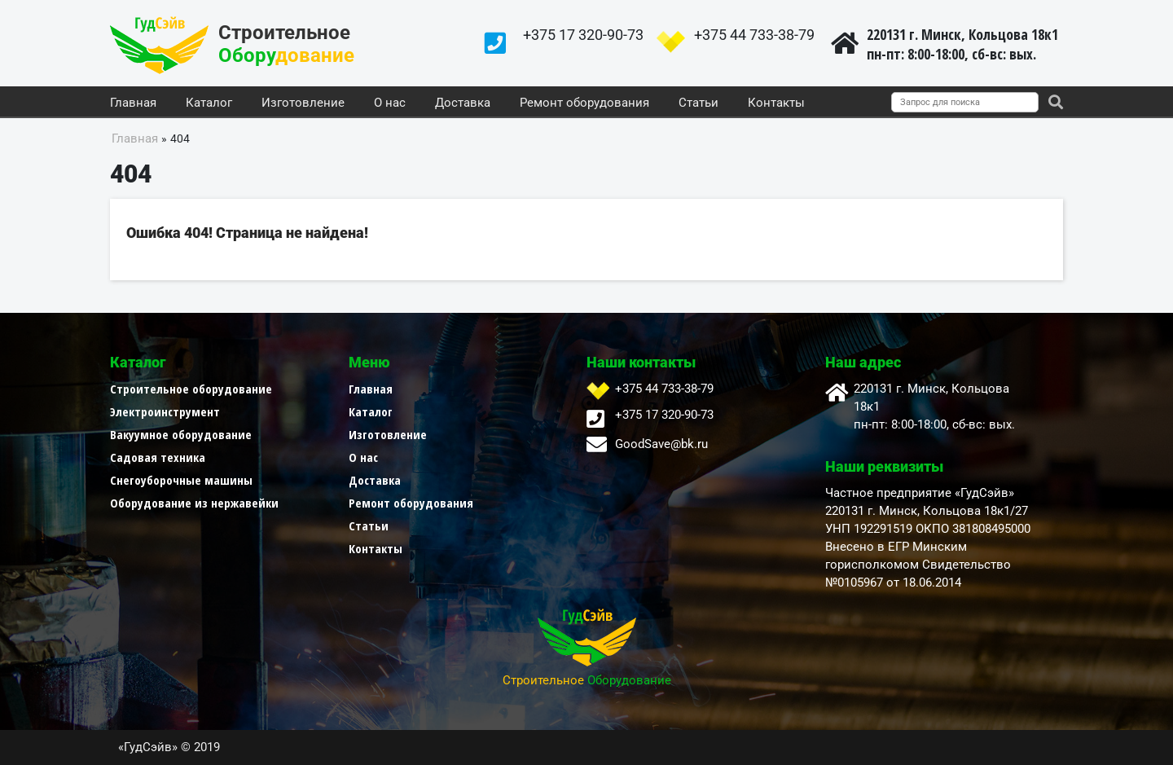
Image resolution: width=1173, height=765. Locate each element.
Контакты (776, 103)
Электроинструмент (165, 411)
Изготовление (303, 103)
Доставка (462, 103)
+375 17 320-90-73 (583, 34)
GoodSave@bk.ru (661, 444)
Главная (133, 103)
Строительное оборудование (191, 388)
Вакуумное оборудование (181, 434)
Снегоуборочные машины (181, 480)
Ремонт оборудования (584, 103)
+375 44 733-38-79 (754, 34)
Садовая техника (157, 457)
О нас (390, 103)
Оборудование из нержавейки (194, 503)
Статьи (698, 103)
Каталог (209, 103)
